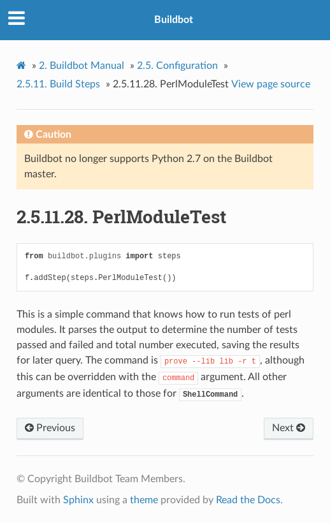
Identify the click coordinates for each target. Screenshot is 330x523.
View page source (270, 84)
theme (144, 500)
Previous (50, 428)
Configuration (177, 66)
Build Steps (58, 84)
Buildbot (173, 20)
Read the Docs (248, 500)
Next (288, 428)
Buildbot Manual (81, 66)
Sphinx (78, 500)
